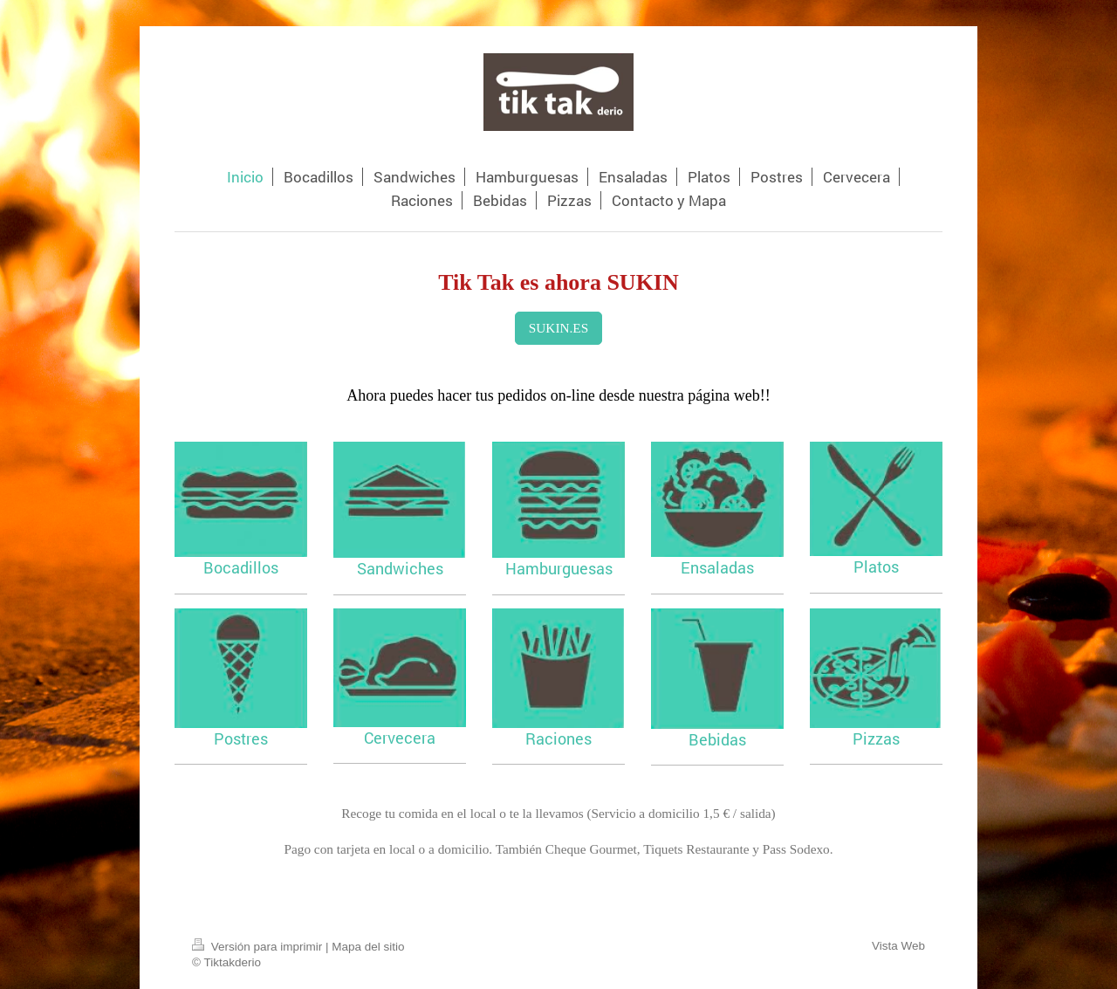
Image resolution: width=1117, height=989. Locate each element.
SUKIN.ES (558, 327)
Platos (876, 566)
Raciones (558, 738)
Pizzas (876, 738)
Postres (241, 738)
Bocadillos (240, 567)
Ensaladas (717, 567)
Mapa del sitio (368, 946)
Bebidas (717, 739)
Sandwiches (400, 568)
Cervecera (399, 737)
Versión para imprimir (259, 946)
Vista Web (898, 945)
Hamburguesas (559, 568)
